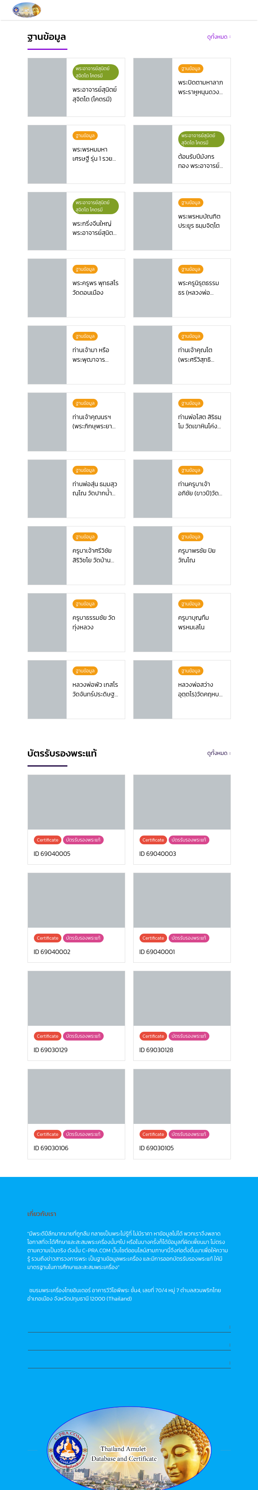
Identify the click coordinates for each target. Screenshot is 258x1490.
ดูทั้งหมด (217, 37)
